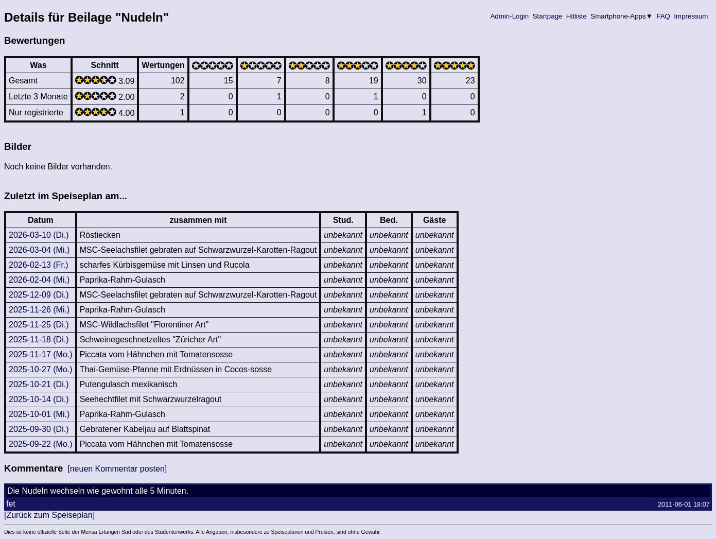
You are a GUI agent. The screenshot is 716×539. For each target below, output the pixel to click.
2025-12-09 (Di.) (39, 294)
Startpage (547, 16)
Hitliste (576, 16)
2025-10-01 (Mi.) (39, 414)
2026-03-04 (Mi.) (39, 250)
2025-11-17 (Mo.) (41, 354)
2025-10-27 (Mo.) (41, 369)
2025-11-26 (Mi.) (39, 309)
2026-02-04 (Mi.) (39, 279)
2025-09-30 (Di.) (39, 429)
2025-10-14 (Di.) (39, 399)
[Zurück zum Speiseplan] (49, 515)
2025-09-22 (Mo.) (41, 444)
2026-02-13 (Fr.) (38, 264)
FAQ (663, 16)
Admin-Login (509, 16)
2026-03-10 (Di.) (39, 235)
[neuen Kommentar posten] (117, 468)
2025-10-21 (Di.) (39, 384)
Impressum (691, 16)
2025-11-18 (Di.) (39, 339)
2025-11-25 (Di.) (39, 324)
